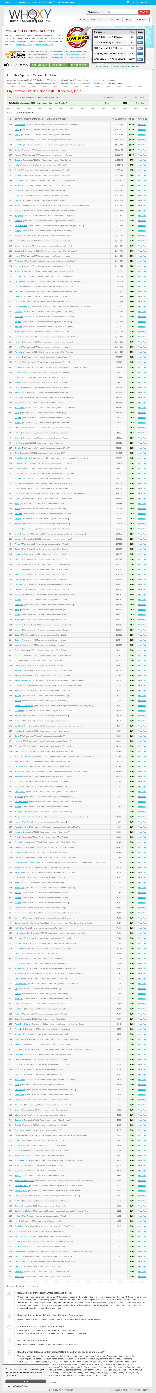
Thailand (18, 271)
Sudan (17, 1019)
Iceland (17, 135)
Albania (18, 599)
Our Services (114, 20)
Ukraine (18, 266)
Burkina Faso (20, 842)
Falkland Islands (21, 1196)
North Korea (19, 1277)
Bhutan (17, 963)
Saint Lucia (19, 1009)
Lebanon (18, 554)
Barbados (18, 584)
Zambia (18, 852)
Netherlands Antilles (22, 933)
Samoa (17, 1145)
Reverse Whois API (79, 65)
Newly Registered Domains (76, 54)
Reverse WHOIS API (44, 44)
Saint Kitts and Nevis (22, 458)
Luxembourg (19, 498)
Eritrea (17, 1170)
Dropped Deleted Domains (37, 57)
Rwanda (18, 903)
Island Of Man (20, 792)
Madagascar (19, 888)
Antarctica (18, 1029)
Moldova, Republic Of (23, 680)
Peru (16, 402)
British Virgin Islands (22, 367)
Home (82, 20)
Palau (17, 1085)
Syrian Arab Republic (23, 1135)
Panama (18, 155)
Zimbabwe (19, 776)
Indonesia (18, 221)
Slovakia (18, 448)
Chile (17, 453)
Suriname (18, 938)
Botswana (18, 918)
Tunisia (17, 620)
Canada (18, 140)
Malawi (17, 1014)
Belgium (18, 322)
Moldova (18, 1201)
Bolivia (17, 650)
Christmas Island (21, 984)
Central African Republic (24, 923)
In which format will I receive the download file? (41, 1326)
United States (20, 125)
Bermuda (18, 387)
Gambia (18, 1110)
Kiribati (17, 1216)
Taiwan (17, 392)
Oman (17, 665)
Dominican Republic (22, 493)
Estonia (18, 382)
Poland (17, 241)
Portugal (18, 362)
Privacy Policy (57, 1390)
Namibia (18, 716)
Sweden (18, 246)
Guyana (18, 1059)
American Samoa (21, 685)
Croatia (17, 488)
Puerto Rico (19, 594)
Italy (16, 200)
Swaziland (19, 1054)
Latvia (17, 579)
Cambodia (19, 317)
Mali (16, 928)
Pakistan (18, 342)
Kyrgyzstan (19, 797)
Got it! (25, 1381)
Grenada (18, 1100)
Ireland (17, 377)
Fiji (16, 989)
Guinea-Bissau (20, 1261)
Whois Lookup (97, 20)
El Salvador (19, 711)
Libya (17, 1266)
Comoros (18, 1150)
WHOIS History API (24, 44)
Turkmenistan (20, 968)
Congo (17, 908)
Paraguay (18, 746)
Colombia (18, 311)
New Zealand (20, 291)
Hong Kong (19, 210)
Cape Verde (19, 1095)
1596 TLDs (44, 52)
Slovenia (18, 564)
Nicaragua (19, 812)
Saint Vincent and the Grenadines (27, 862)
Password (140, 2)
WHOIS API (14, 35)
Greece (17, 438)
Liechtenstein (20, 857)
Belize (17, 640)
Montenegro (19, 847)
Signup (148, 2)
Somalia (18, 893)
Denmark (18, 286)
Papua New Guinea (22, 1024)
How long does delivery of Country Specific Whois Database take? (51, 1315)
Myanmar (18, 690)
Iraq (16, 660)
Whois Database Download (74, 57)
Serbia (17, 509)
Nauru (17, 1231)
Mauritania (19, 1044)
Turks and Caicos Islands (24, 756)
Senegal (18, 696)
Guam (17, 1004)
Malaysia (18, 236)
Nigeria (17, 347)
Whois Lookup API (39, 65)
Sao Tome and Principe (23, 1211)
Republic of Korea (21, 827)
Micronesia (19, 1236)
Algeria (17, 544)
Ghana (17, 559)
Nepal (17, 610)
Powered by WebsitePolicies (16, 1386)
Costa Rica (19, 473)
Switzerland (19, 251)
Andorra (18, 781)
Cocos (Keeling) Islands (24, 1049)
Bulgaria (18, 418)
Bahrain (18, 701)
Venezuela (19, 539)
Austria (17, 332)
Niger (17, 1069)
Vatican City (19, 1256)
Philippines (19, 261)
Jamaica (18, 721)
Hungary (18, 357)
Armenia (18, 524)
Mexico (17, 256)
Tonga (17, 1155)
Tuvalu (17, 1165)
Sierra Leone (20, 1080)
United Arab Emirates (23, 306)
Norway (18, 372)
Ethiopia (18, 898)
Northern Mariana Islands (24, 1181)
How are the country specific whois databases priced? (44, 1293)
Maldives (18, 867)
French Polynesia (21, 973)
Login (132, 2)
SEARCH (144, 12)
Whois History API (59, 65)
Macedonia (19, 751)
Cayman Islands (21, 226)
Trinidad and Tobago (22, 771)
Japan (17, 150)
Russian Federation (22, 205)
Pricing (128, 20)
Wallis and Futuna (21, 1160)
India (17, 165)
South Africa (19, 337)
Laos (17, 645)
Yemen (17, 822)
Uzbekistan (19, 766)
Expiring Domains (54, 57)
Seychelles (19, 463)
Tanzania (18, 761)
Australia (18, 175)
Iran (16, 443)
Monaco (18, 807)
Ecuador (18, 478)
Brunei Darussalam (22, 534)
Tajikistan (18, 675)
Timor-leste (19, 1105)
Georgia (18, 589)
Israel (17, 296)
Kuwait (17, 615)
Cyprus (17, 301)
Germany (18, 160)
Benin (17, 736)
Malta (17, 503)
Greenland (19, 1120)
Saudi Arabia (19, 407)
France (17, 170)
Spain (17, 190)
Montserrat (19, 999)
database (12, 2)
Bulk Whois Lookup (57, 54)
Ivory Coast (19, 1272)
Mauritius (18, 731)
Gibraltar (18, 529)
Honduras (18, 741)
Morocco (18, 423)
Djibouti (18, 1125)
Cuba (17, 1130)
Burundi (18, 994)
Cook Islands (20, 943)
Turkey (17, 185)
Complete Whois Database (95, 83)
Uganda (18, 569)
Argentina (18, 327)
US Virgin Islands (21, 802)
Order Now (140, 103)
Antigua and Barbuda (23, 817)
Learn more (10, 1375)
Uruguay (18, 630)
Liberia (17, 1115)
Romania (18, 352)
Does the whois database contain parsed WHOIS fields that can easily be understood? (61, 1352)
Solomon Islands (21, 1191)
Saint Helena (20, 1241)
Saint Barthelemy (21, 726)
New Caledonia (20, 1039)
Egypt (17, 413)
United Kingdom (21, 145)
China (17, 130)
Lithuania (18, 428)
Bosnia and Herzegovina (24, 706)
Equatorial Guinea (21, 1186)
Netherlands (19, 180)
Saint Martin (19, 1226)
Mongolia (18, 832)
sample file (38, 1333)
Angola (17, 786)
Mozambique (20, 872)
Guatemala (19, 605)
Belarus (18, 519)
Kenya (17, 468)
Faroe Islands (20, 1090)
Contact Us (141, 20)
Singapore (19, 215)
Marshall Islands (21, 913)
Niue (16, 1221)
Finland (17, 433)
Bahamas (18, 276)
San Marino (19, 948)
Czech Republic (21, 281)
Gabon (17, 953)
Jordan (17, 549)
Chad (17, 1074)
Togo (17, 882)
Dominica (18, 1064)
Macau (17, 574)
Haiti (16, 958)
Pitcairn (18, 1246)
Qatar (17, 635)
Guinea (17, 978)
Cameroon (19, 655)
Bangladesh (19, 397)
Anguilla (18, 837)
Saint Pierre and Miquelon (24, 1251)
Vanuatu (18, 1034)
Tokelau (18, 1206)
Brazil (17, 195)
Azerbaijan (19, 670)
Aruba (17, 877)
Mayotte (18, 1176)
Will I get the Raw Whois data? (32, 1340)
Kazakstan (19, 625)
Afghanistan (19, 483)
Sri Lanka (18, 514)
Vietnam (18, 231)
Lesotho (18, 1140)
